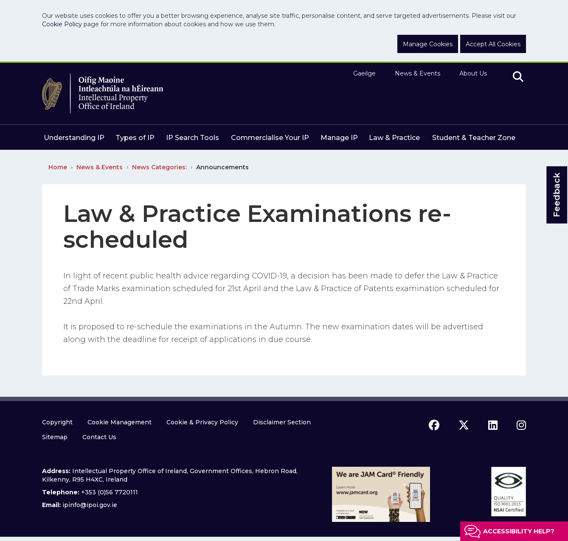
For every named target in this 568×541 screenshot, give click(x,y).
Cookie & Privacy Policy (202, 422)
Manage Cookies (428, 44)
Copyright (57, 422)
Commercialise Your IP (270, 138)
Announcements (222, 167)
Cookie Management (119, 422)
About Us (473, 73)
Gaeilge (364, 73)
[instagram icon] (521, 425)
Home (57, 167)
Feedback (556, 194)
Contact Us (99, 437)
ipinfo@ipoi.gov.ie (89, 505)
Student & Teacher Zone (473, 138)
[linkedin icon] (493, 425)
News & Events (417, 73)
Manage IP (339, 138)
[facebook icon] (434, 425)
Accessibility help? (518, 531)
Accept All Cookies (493, 44)
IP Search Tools (192, 138)
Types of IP (135, 138)
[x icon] (463, 425)
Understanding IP (74, 138)
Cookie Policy (62, 24)
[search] (518, 77)
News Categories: (159, 167)
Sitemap (54, 437)
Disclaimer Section (282, 422)
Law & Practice (394, 138)
